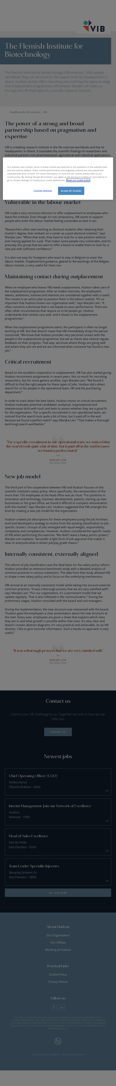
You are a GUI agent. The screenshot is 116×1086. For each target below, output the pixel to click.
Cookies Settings (42, 190)
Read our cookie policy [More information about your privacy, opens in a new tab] (78, 180)
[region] (58, 178)
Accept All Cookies (71, 190)
